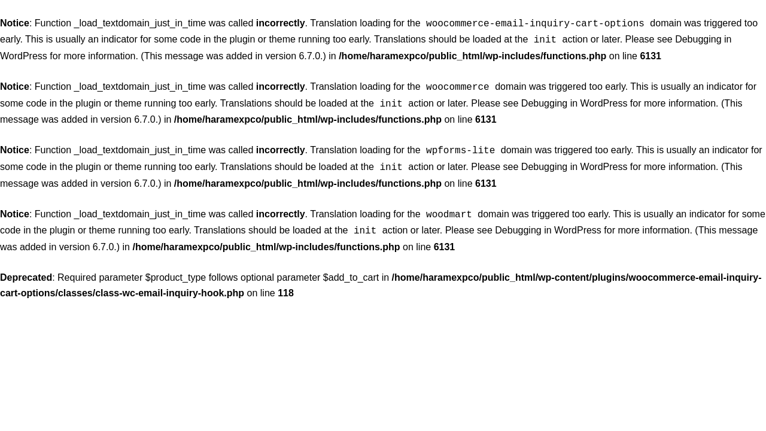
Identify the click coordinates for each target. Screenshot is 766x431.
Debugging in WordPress (574, 100)
